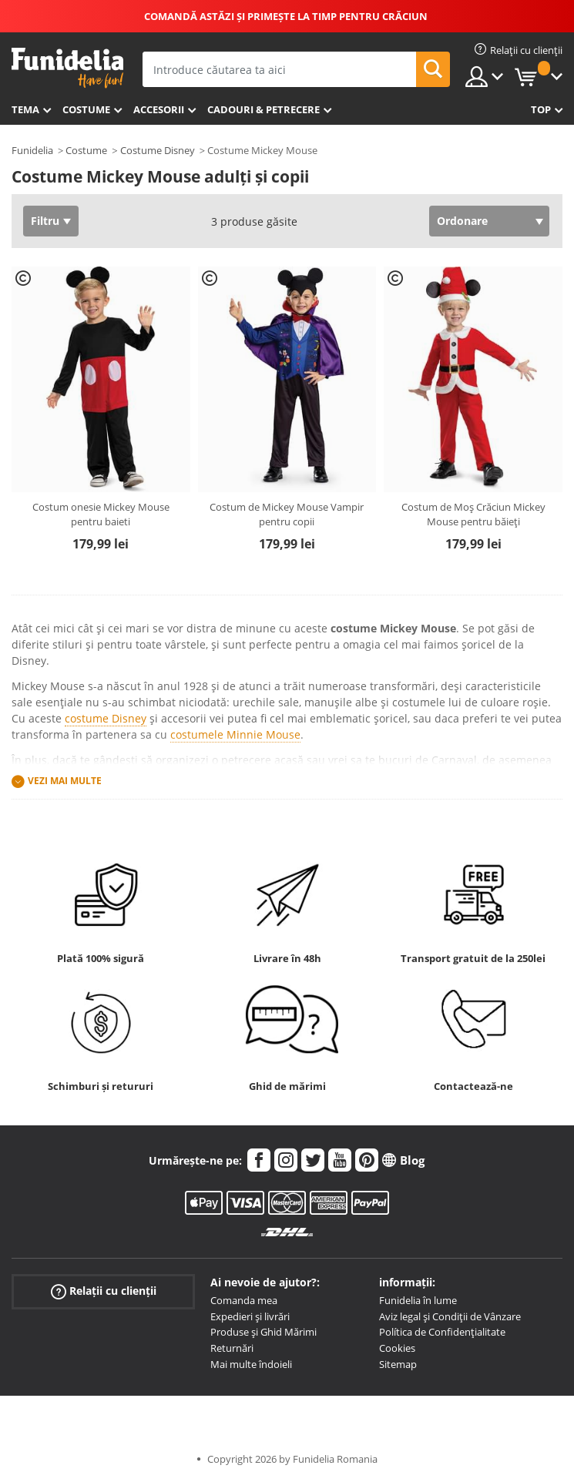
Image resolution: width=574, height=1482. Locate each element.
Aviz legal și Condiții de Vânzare (450, 1316)
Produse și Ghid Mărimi (263, 1332)
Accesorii (158, 109)
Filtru (45, 220)
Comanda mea (243, 1300)
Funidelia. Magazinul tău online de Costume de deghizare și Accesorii (67, 68)
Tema (25, 109)
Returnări (231, 1348)
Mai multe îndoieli (251, 1364)
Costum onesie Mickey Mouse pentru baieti (101, 514)
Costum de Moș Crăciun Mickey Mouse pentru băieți (473, 514)
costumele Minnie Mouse (235, 734)
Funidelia (32, 150)
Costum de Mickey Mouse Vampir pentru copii (287, 514)
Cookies (397, 1348)
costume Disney (105, 718)
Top (541, 109)
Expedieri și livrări (250, 1316)
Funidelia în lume (418, 1300)
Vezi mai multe (65, 780)
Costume (86, 109)
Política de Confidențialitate (442, 1332)
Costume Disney (157, 150)
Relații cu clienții (103, 1291)
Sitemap (398, 1364)
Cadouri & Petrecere (263, 109)
